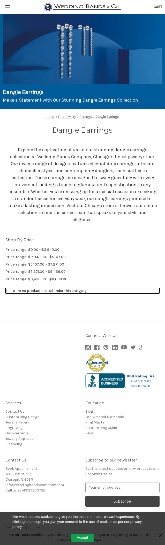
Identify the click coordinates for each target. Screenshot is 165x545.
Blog (89, 411)
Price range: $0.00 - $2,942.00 (32, 249)
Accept (82, 537)
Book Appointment (21, 468)
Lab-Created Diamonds (104, 417)
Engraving (13, 428)
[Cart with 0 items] (158, 7)
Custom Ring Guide (101, 428)
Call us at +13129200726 (25, 490)
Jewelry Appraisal (20, 438)
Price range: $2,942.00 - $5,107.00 (35, 256)
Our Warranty (17, 433)
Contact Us (15, 411)
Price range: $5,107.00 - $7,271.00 (34, 264)
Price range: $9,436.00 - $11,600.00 (36, 279)
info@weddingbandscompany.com (34, 485)
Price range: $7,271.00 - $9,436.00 (35, 271)
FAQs (89, 433)
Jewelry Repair (17, 422)
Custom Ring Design (22, 417)
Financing (13, 444)
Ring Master (95, 422)
